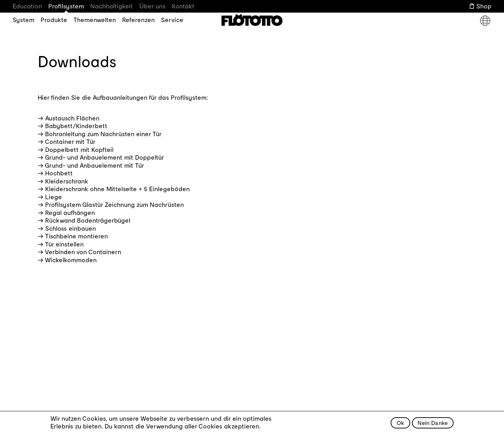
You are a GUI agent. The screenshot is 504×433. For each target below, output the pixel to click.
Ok (401, 424)
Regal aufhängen (70, 212)
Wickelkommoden (71, 260)
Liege (53, 197)
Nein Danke (433, 424)
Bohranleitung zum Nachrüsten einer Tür (103, 134)
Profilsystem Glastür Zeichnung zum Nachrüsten (114, 204)
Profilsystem (66, 6)
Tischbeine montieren (76, 236)
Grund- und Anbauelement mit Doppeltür (104, 157)
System (23, 19)
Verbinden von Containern (83, 252)
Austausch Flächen (72, 118)
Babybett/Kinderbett (76, 126)
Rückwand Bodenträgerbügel (87, 220)
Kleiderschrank (66, 181)
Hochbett (59, 173)
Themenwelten (95, 19)
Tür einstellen (64, 244)
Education (27, 6)
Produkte (54, 19)
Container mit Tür (70, 141)
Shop (483, 6)
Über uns (152, 6)
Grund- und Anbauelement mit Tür (94, 165)
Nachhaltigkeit (111, 6)
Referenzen (138, 19)
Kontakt (183, 6)
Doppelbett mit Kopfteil (79, 149)
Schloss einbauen (70, 228)
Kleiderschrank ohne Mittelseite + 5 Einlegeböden (117, 189)
